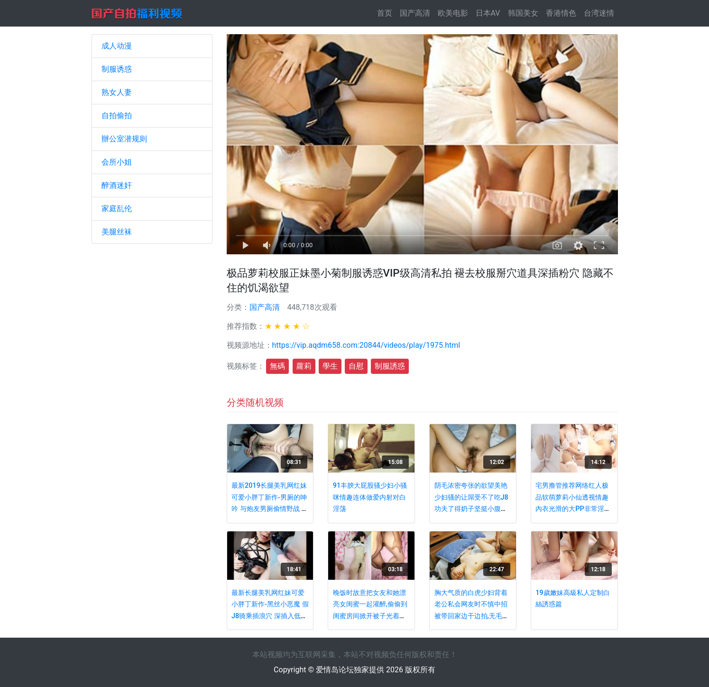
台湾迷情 (599, 13)
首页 (386, 13)
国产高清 (415, 13)
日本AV (488, 13)
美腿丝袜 (116, 231)
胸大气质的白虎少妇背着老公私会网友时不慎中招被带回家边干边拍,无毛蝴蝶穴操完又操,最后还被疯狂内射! (471, 616)
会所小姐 (116, 162)
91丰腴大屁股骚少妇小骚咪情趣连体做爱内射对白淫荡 (370, 497)
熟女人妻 (116, 92)
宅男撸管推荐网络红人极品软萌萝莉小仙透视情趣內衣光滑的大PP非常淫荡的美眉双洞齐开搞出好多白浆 (572, 509)
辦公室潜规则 (124, 138)
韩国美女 (523, 13)
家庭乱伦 (116, 208)
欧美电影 (453, 13)
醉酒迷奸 (116, 185)
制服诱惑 (116, 69)
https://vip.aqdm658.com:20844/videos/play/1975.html (366, 345)
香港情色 (561, 13)
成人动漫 (116, 45)
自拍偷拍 (116, 115)
